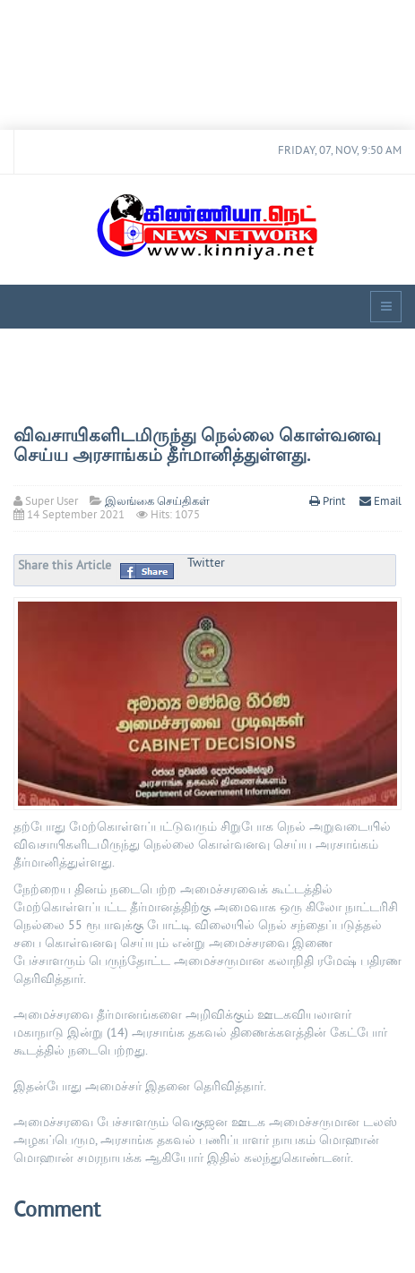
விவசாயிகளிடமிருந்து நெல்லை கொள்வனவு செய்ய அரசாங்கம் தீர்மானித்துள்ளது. (197, 447)
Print (328, 502)
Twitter (206, 563)
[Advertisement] (207, 65)
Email (380, 502)
